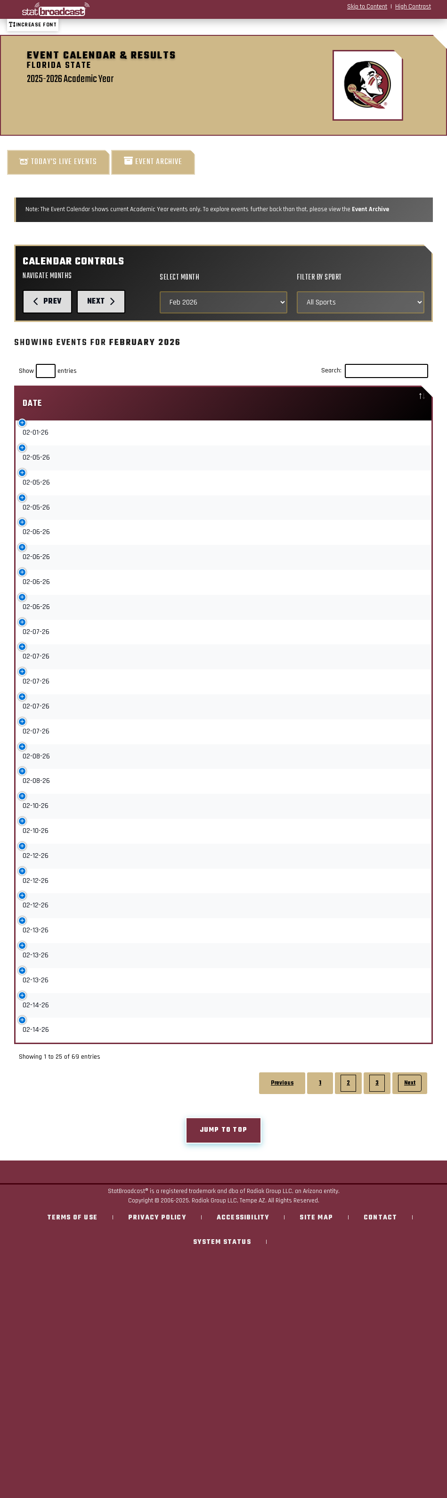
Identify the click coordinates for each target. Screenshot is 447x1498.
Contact (380, 1335)
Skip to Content (367, 6)
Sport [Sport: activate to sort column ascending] (237, 403)
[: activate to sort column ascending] (309, 403)
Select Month (179, 277)
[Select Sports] (360, 302)
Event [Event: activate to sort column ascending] (85, 403)
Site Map (316, 1335)
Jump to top (223, 1248)
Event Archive (153, 162)
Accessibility (243, 1335)
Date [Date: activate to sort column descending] (32, 403)
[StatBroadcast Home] (79, 9)
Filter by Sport (319, 277)
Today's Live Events (58, 162)
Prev (47, 301)
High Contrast (413, 6)
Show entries (48, 371)
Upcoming (301, 435)
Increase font (33, 24)
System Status (222, 1360)
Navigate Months (47, 276)
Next (101, 301)
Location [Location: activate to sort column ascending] (377, 403)
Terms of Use (72, 1335)
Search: (374, 371)
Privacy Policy (157, 1335)
